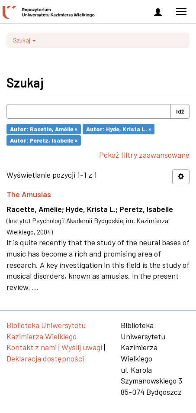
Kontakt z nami (31, 347)
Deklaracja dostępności (45, 358)
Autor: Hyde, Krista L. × (118, 129)
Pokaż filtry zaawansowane (144, 154)
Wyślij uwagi (81, 347)
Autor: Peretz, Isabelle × (43, 140)
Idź (180, 111)
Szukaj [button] (24, 40)
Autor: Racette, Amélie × (43, 129)
